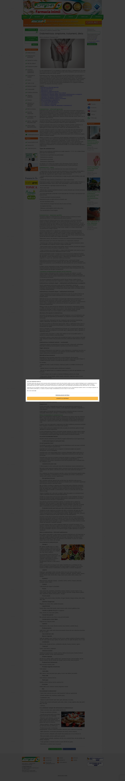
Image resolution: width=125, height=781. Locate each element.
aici (35, 390)
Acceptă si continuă (62, 398)
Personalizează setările (62, 395)
